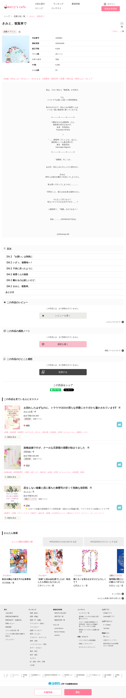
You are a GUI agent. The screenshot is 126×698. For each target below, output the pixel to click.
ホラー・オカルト (36, 648)
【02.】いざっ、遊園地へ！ (18, 262)
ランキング (58, 4)
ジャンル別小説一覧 (12, 630)
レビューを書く (63, 315)
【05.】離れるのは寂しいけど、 (21, 280)
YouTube (106, 628)
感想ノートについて (113, 350)
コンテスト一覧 (84, 613)
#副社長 (41, 513)
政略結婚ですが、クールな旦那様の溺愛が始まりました (55, 447)
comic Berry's (58, 628)
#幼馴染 (53, 432)
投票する (63, 372)
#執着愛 (13, 432)
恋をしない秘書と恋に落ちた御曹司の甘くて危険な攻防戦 (56, 488)
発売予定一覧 (58, 616)
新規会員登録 (110, 9)
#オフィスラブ (23, 513)
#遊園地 (45, 78)
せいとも (27, 492)
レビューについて (113, 322)
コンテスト (56, 8)
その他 (32, 665)
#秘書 (48, 513)
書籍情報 (76, 4)
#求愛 (60, 432)
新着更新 (8, 627)
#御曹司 (20, 432)
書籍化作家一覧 (59, 620)
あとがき (9, 292)
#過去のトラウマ (73, 513)
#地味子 (33, 513)
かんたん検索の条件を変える (109, 598)
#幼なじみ (14, 78)
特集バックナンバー (85, 643)
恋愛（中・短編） (36, 620)
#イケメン (85, 513)
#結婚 (50, 472)
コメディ (33, 658)
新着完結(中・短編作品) (13, 620)
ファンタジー (34, 627)
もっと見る (116, 594)
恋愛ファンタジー (36, 630)
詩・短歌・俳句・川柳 (37, 661)
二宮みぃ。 (116, 31)
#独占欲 (69, 78)
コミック (39, 8)
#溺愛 (62, 78)
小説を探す (40, 4)
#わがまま (36, 78)
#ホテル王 (29, 432)
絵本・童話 (33, 655)
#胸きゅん (79, 78)
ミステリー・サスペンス (38, 637)
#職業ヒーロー (82, 432)
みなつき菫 (28, 412)
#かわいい (25, 78)
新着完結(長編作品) (11, 616)
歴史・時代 (33, 651)
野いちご (106, 636)
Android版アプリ (109, 616)
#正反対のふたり (58, 513)
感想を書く (62, 344)
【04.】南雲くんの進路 (16, 274)
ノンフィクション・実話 (38, 644)
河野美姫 (27, 452)
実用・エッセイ (35, 634)
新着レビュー (9, 623)
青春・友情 (33, 641)
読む (78, 692)
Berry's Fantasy (59, 632)
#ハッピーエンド (97, 513)
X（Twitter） (107, 625)
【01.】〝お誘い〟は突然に (18, 256)
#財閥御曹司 (18, 472)
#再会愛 (45, 432)
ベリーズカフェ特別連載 (87, 640)
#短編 (6, 78)
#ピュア (89, 78)
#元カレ (38, 432)
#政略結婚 (8, 472)
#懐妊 (82, 472)
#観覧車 (54, 78)
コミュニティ (9, 639)
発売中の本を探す (60, 613)
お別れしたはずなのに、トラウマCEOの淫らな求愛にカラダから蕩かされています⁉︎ (70, 407)
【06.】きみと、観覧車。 (17, 286)
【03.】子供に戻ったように (18, 268)
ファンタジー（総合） (37, 623)
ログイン (111, 4)
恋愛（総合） (34, 613)
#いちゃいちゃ (69, 432)
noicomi (57, 635)
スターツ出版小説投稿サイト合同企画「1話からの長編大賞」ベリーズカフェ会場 (88, 624)
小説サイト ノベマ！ (110, 640)
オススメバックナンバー (87, 647)
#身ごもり (34, 472)
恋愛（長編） (34, 616)
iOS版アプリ (107, 613)
